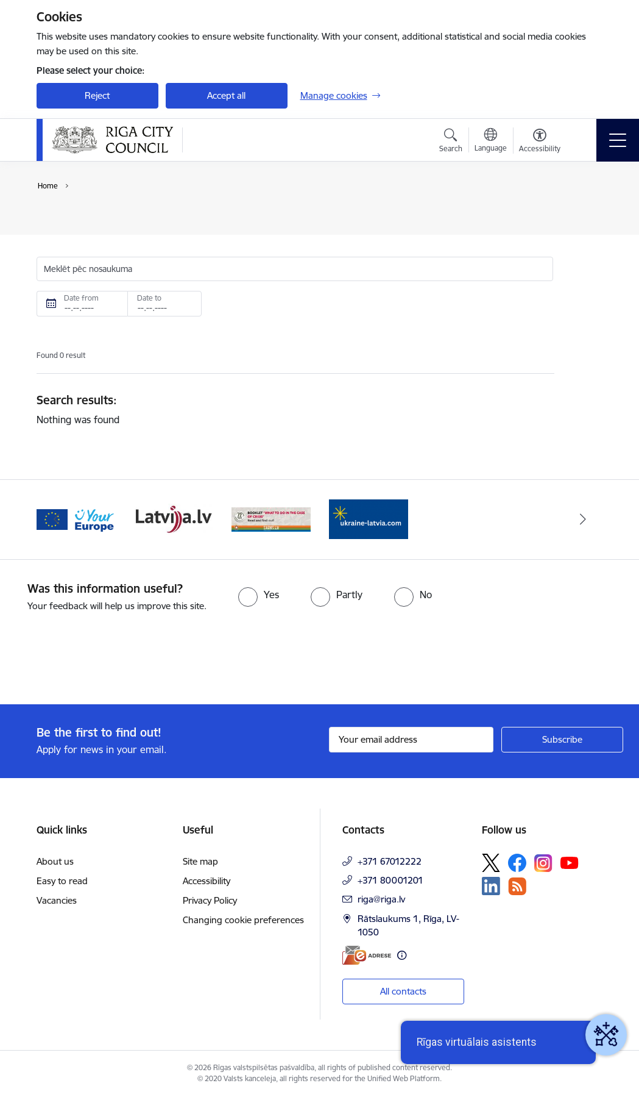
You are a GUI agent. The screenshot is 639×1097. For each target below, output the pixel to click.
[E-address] (366, 955)
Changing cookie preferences (243, 920)
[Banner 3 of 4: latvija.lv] (173, 518)
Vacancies (57, 900)
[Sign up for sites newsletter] (562, 739)
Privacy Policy (210, 900)
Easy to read (62, 881)
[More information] (401, 955)
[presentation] (101, 659)
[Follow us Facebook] (517, 863)
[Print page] (586, 215)
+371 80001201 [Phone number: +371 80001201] (390, 880)
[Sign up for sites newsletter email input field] (411, 739)
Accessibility (206, 881)
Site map (200, 861)
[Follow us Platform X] (491, 863)
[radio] (258, 594)
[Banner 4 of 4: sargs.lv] (271, 518)
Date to (149, 297)
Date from (81, 297)
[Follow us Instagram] (543, 863)
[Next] (583, 519)
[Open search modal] (450, 142)
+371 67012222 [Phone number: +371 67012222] (390, 861)
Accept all (226, 95)
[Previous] (56, 519)
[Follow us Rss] (517, 886)
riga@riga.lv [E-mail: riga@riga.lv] (381, 899)
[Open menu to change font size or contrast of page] (540, 142)
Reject (97, 95)
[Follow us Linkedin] (491, 886)
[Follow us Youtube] (569, 862)
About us (55, 861)
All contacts (403, 991)
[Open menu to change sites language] (490, 141)
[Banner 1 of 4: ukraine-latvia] (368, 518)
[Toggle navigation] (617, 140)
